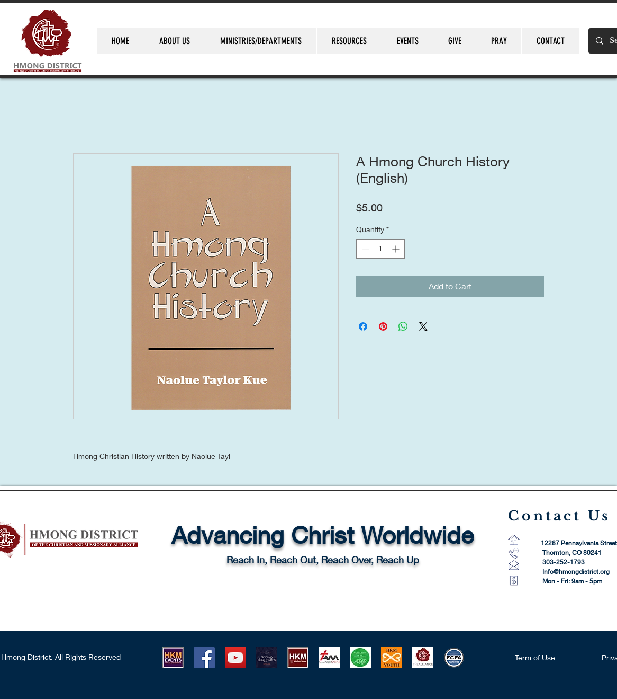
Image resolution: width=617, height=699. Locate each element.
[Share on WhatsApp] (403, 326)
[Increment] (396, 249)
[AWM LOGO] (360, 657)
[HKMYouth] (391, 657)
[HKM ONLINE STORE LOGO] (297, 657)
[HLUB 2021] (266, 657)
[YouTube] (235, 657)
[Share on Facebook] (363, 326)
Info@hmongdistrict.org (576, 572)
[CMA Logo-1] (422, 657)
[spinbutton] (380, 249)
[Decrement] (364, 249)
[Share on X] (423, 326)
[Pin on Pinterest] (383, 326)
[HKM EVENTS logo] (173, 657)
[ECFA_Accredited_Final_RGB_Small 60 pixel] (454, 657)
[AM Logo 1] (329, 657)
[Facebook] (204, 657)
